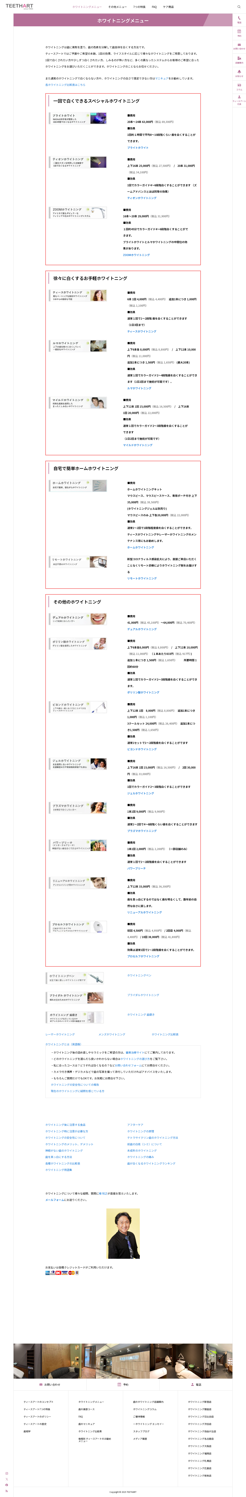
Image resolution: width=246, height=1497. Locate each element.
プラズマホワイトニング (142, 831)
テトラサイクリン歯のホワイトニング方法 (152, 1138)
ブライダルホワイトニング (143, 995)
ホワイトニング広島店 (199, 1468)
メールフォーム (54, 1200)
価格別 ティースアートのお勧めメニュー (94, 1439)
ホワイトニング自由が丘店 (202, 1431)
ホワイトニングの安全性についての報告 (75, 1085)
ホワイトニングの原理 (140, 1131)
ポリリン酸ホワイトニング (143, 692)
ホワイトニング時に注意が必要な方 (66, 1131)
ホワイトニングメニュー (87, 7)
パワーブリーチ (136, 868)
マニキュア (161, 78)
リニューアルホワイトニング (144, 912)
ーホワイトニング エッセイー (148, 1424)
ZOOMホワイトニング (136, 255)
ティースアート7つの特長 (37, 1409)
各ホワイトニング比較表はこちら (65, 85)
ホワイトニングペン (139, 975)
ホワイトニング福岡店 (199, 1453)
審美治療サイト (135, 1052)
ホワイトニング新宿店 (199, 1402)
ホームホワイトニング (140, 547)
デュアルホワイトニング (142, 629)
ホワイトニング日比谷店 (201, 1416)
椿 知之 (103, 1193)
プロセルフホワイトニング (143, 956)
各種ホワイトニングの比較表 (62, 1163)
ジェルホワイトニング (140, 793)
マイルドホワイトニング (138, 445)
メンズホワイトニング (112, 1034)
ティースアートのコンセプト (39, 1402)
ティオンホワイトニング (142, 198)
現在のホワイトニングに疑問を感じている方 (77, 1091)
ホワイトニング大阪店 (199, 1446)
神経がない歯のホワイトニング (64, 1150)
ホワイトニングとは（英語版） (64, 1044)
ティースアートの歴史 (35, 1424)
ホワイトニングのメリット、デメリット (69, 1144)
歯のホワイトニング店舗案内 (148, 1402)
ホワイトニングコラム (145, 1409)
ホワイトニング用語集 (58, 1170)
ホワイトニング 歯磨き (141, 1014)
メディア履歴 (140, 1438)
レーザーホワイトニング (60, 1034)
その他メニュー (117, 7)
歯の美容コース (86, 1409)
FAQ (154, 7)
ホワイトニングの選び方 (135, 1059)
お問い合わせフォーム (128, 1065)
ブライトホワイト (138, 148)
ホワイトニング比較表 (165, 1034)
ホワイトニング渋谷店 (199, 1424)
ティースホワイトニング (141, 331)
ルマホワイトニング (139, 388)
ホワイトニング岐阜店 (199, 1475)
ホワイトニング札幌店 (199, 1461)
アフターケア (135, 1125)
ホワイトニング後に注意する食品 (65, 1125)
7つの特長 (139, 7)
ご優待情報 (139, 1416)
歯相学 (27, 1431)
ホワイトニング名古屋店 (201, 1438)
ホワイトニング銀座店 (199, 1409)
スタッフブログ (141, 1431)
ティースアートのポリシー (37, 1416)
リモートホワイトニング (142, 578)
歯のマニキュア (86, 1424)
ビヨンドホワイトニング (142, 749)
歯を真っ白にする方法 (58, 1157)
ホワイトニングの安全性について (65, 1138)
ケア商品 (168, 7)
